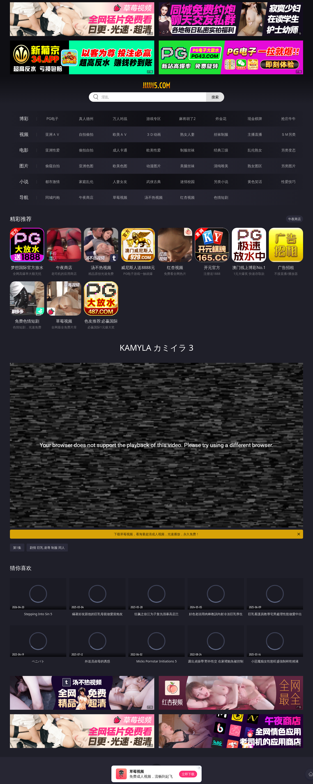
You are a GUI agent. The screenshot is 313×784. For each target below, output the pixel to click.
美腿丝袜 (187, 165)
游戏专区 (153, 118)
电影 (23, 150)
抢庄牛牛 (288, 118)
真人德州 (86, 118)
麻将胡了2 (187, 118)
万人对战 (120, 118)
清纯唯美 (221, 165)
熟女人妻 (187, 134)
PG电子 (52, 118)
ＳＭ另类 (288, 134)
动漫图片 (153, 165)
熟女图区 (255, 165)
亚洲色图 (86, 165)
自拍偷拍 (86, 134)
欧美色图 (120, 165)
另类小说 (221, 181)
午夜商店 (86, 197)
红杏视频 (187, 197)
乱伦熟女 (255, 150)
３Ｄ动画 (153, 134)
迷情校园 (187, 181)
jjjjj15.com (156, 85)
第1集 (17, 547)
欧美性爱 (153, 150)
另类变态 (288, 150)
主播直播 (255, 134)
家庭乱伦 (86, 181)
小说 (23, 181)
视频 (23, 134)
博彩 (23, 118)
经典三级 (221, 150)
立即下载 (188, 774)
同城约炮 (52, 197)
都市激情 (52, 181)
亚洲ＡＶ (52, 134)
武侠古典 (153, 181)
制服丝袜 (187, 150)
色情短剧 (221, 197)
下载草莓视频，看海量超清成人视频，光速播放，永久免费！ (207, 534)
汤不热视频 (154, 197)
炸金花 (221, 118)
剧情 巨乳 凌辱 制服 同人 (47, 547)
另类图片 (288, 165)
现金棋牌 (255, 118)
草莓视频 (120, 197)
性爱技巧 (288, 181)
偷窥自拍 (52, 165)
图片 (23, 166)
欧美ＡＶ (120, 134)
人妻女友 (120, 181)
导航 (23, 197)
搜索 (215, 97)
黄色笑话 (255, 181)
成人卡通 (120, 150)
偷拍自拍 (86, 150)
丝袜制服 (221, 134)
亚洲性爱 (52, 150)
